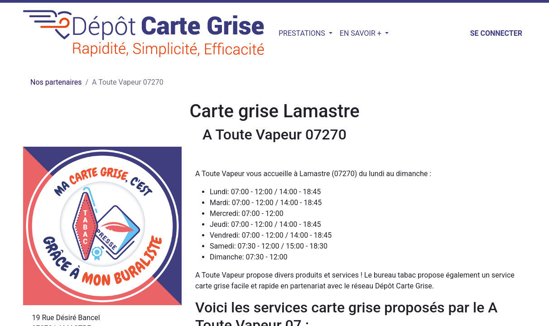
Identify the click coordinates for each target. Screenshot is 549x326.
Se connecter (496, 33)
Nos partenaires (56, 82)
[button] (397, 33)
